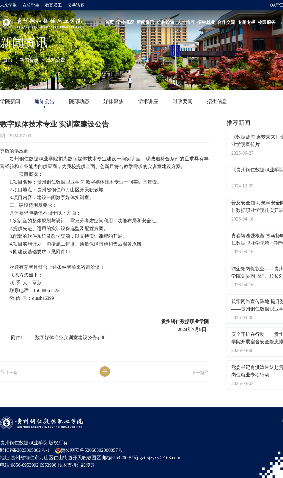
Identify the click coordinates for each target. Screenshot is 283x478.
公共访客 (76, 5)
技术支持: (68, 465)
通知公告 (55, 59)
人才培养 (186, 22)
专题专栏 (246, 22)
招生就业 (206, 22)
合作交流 (226, 22)
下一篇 (200, 371)
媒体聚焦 (113, 101)
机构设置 (165, 22)
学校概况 (125, 22)
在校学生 (31, 5)
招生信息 (217, 101)
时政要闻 (182, 101)
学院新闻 (10, 101)
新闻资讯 (145, 22)
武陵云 (88, 465)
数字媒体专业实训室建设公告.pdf (69, 337)
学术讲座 (148, 101)
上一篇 (9, 371)
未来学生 (8, 5)
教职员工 (53, 5)
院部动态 (79, 101)
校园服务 (267, 22)
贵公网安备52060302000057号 (88, 451)
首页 (109, 22)
